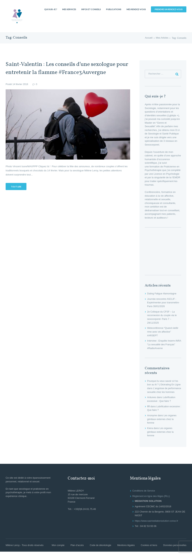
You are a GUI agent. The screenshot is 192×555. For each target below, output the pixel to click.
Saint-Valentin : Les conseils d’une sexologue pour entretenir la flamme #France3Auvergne (67, 68)
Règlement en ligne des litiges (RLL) (152, 499)
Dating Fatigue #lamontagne (162, 293)
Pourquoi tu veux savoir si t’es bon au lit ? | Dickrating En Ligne (163, 385)
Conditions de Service (144, 494)
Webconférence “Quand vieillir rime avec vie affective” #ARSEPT (163, 332)
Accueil (148, 38)
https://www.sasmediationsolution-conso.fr (157, 524)
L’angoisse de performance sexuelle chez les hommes (163, 392)
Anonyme (152, 419)
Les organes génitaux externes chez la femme (162, 423)
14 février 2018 (21, 84)
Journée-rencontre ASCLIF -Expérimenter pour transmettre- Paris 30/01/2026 (164, 303)
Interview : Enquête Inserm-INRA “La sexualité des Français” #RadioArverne (162, 344)
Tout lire (16, 186)
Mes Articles (161, 38)
